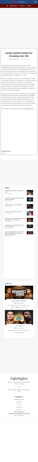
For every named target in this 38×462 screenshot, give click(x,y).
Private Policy (19, 409)
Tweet (3, 153)
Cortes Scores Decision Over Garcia (13, 211)
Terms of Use (19, 407)
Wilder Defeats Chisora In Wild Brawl (13, 204)
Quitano (12, 59)
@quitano (17, 59)
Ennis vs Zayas (19, 325)
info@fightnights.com (19, 399)
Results (22, 5)
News (29, 5)
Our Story (19, 404)
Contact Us (19, 402)
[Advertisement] (19, 28)
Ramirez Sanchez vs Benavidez (19, 301)
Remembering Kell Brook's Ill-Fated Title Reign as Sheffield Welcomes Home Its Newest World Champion (14, 233)
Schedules (13, 5)
